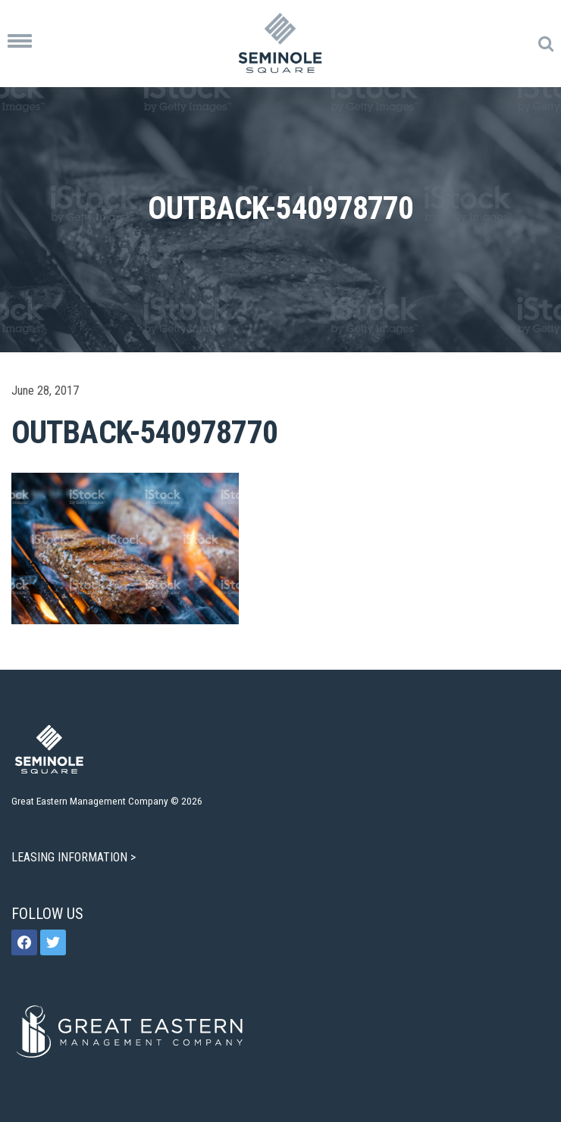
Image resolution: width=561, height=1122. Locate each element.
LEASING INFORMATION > (75, 857)
